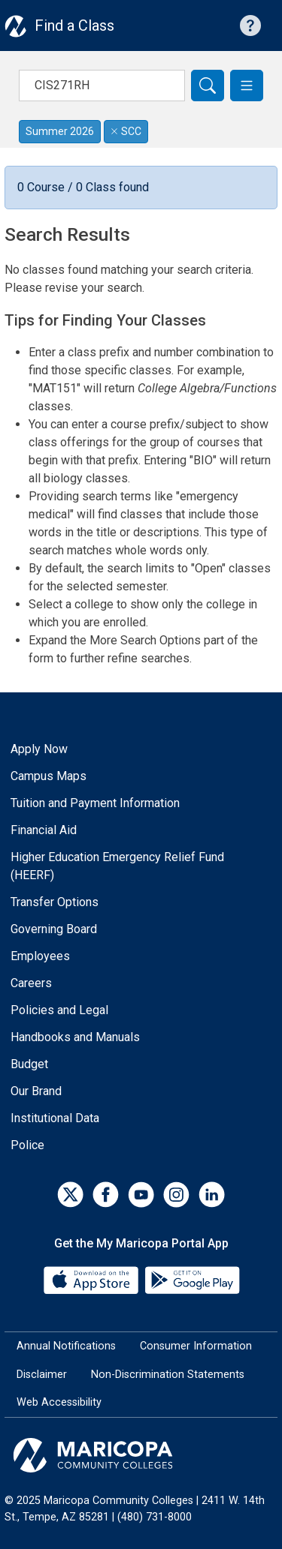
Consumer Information (196, 1346)
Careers (31, 983)
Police (27, 1145)
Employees (40, 956)
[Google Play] (192, 1279)
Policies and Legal (59, 1010)
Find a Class (74, 26)
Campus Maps (48, 776)
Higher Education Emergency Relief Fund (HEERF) (117, 866)
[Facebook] (105, 1194)
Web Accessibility (59, 1402)
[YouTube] (141, 1194)
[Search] (207, 85)
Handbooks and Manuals (75, 1037)
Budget (29, 1064)
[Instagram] (176, 1194)
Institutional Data (55, 1118)
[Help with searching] (250, 26)
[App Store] (92, 1279)
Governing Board (54, 929)
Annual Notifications (66, 1346)
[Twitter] (70, 1194)
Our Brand (36, 1091)
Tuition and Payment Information (95, 803)
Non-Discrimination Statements (167, 1374)
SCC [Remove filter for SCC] (126, 131)
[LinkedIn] (212, 1194)
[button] (246, 85)
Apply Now (39, 749)
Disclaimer (42, 1374)
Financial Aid (44, 830)
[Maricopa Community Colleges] (141, 1455)
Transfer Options (55, 902)
